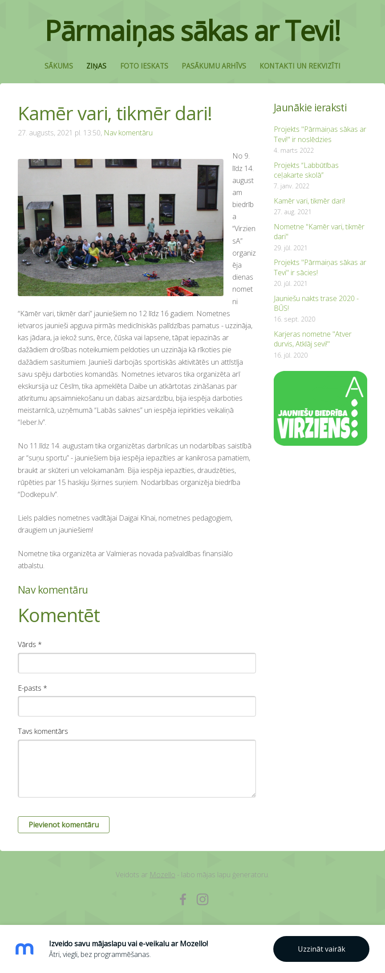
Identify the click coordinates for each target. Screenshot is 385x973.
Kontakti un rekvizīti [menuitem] (299, 66)
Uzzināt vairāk (321, 949)
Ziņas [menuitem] (96, 66)
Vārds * (30, 644)
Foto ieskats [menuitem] (144, 66)
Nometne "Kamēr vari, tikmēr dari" (319, 231)
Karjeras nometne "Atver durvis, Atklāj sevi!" (313, 339)
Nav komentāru (128, 133)
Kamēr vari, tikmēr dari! (309, 201)
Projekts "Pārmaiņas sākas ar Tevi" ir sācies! (320, 267)
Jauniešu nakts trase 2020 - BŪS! (316, 303)
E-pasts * (32, 688)
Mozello (162, 874)
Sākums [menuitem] (59, 66)
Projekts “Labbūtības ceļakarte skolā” (306, 170)
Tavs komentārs (43, 731)
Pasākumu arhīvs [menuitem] (214, 66)
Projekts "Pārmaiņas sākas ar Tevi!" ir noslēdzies (320, 134)
